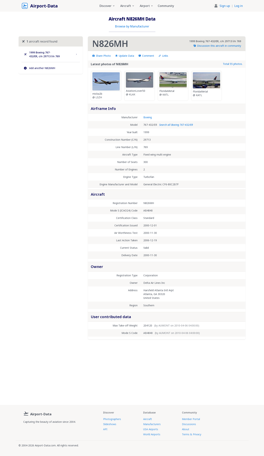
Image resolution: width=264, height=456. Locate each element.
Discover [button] (107, 6)
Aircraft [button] (127, 6)
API (105, 429)
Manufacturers (152, 424)
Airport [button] (146, 6)
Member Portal (191, 419)
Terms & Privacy (191, 434)
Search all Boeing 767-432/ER (176, 124)
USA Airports (150, 429)
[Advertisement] (50, 108)
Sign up (225, 6)
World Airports (151, 434)
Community (166, 6)
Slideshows (109, 424)
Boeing (147, 117)
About (185, 429)
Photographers (112, 419)
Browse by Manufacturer (132, 26)
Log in (238, 6)
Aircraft (147, 419)
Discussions (189, 424)
